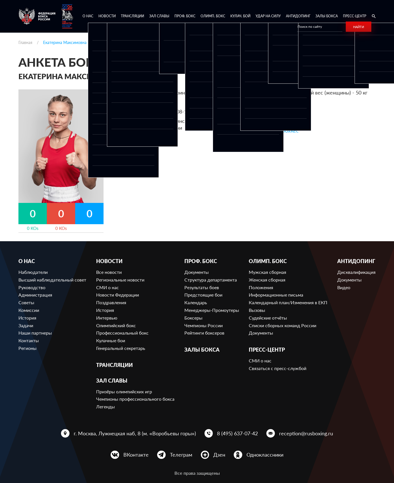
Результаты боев (201, 287)
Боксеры (193, 317)
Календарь (195, 302)
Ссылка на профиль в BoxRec (264, 130)
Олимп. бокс (213, 16)
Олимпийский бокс (116, 325)
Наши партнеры (35, 332)
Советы (26, 302)
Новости (107, 16)
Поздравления (111, 302)
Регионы (27, 348)
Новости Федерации (117, 294)
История (27, 317)
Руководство (31, 287)
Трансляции (132, 16)
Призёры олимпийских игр (124, 391)
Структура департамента (210, 279)
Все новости (109, 272)
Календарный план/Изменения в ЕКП (288, 302)
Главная (25, 42)
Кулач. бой (240, 16)
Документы (196, 272)
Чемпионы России (203, 325)
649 (287, 102)
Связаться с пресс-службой (277, 368)
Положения (261, 287)
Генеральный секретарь (120, 348)
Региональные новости (120, 279)
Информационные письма (276, 294)
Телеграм (181, 455)
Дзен (219, 455)
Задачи (25, 325)
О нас (88, 16)
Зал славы (159, 16)
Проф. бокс (184, 16)
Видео (343, 287)
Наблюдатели (33, 272)
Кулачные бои (110, 340)
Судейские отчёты (268, 317)
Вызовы (257, 310)
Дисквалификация (356, 272)
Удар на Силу (268, 16)
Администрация (35, 294)
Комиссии (28, 310)
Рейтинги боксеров (204, 332)
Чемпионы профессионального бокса (135, 399)
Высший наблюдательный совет (52, 279)
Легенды (105, 406)
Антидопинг (298, 16)
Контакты (28, 340)
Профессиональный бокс (122, 332)
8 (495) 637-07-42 (237, 433)
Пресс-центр (354, 16)
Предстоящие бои (203, 294)
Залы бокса (326, 16)
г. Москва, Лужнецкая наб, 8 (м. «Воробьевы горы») (135, 433)
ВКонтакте (136, 455)
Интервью (106, 317)
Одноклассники (264, 455)
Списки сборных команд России (282, 325)
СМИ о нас (107, 287)
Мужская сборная (267, 272)
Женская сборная (267, 279)
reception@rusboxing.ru (306, 433)
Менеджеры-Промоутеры (211, 310)
